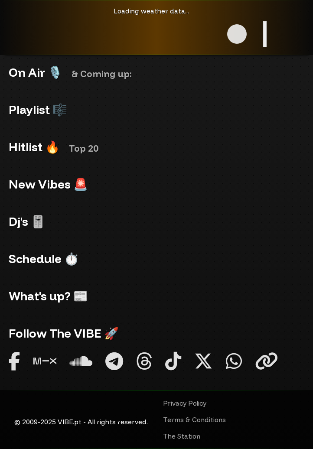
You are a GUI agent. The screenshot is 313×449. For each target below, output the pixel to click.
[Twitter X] (203, 361)
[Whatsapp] (234, 361)
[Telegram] (114, 361)
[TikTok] (173, 361)
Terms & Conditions (194, 420)
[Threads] (144, 361)
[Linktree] (266, 361)
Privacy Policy (184, 403)
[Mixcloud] (44, 361)
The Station (181, 436)
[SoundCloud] (80, 361)
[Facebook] (14, 361)
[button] (237, 34)
